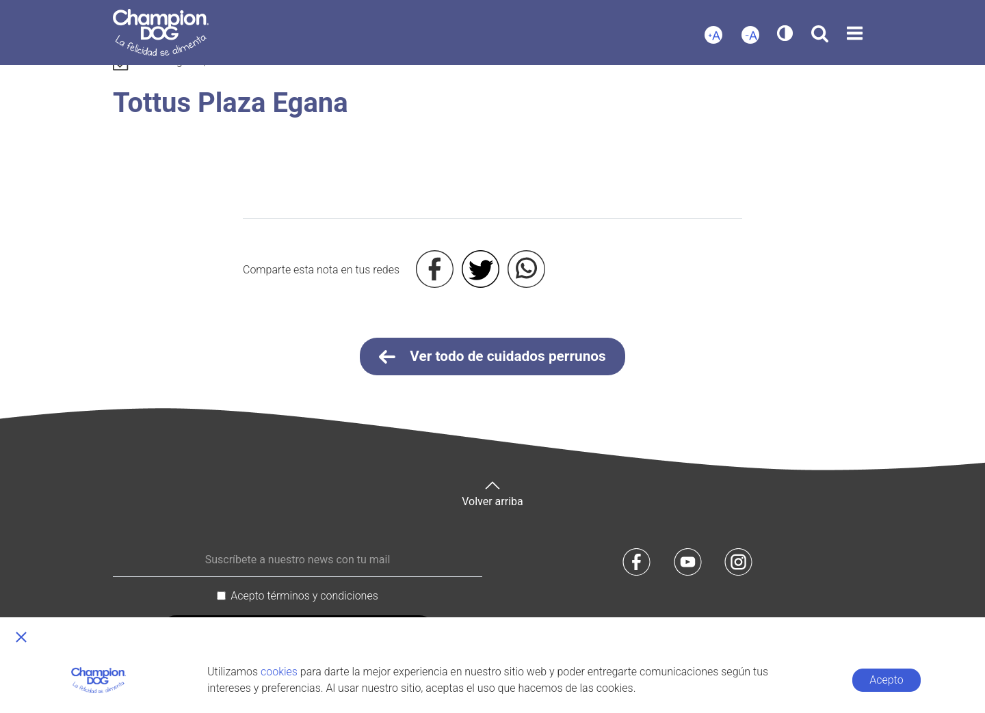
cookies (279, 671)
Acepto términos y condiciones (304, 595)
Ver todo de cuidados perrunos (492, 357)
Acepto (886, 679)
